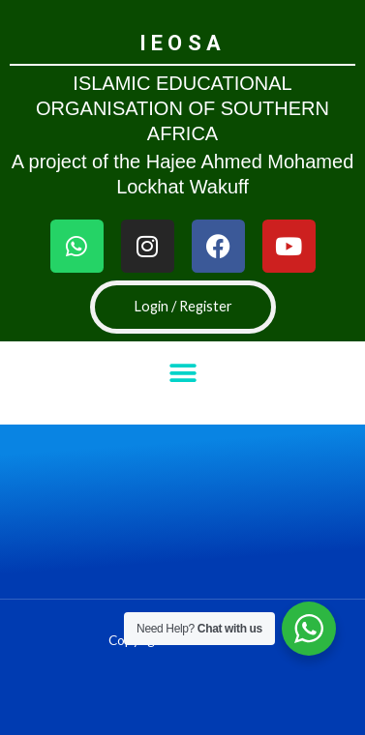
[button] (182, 373)
